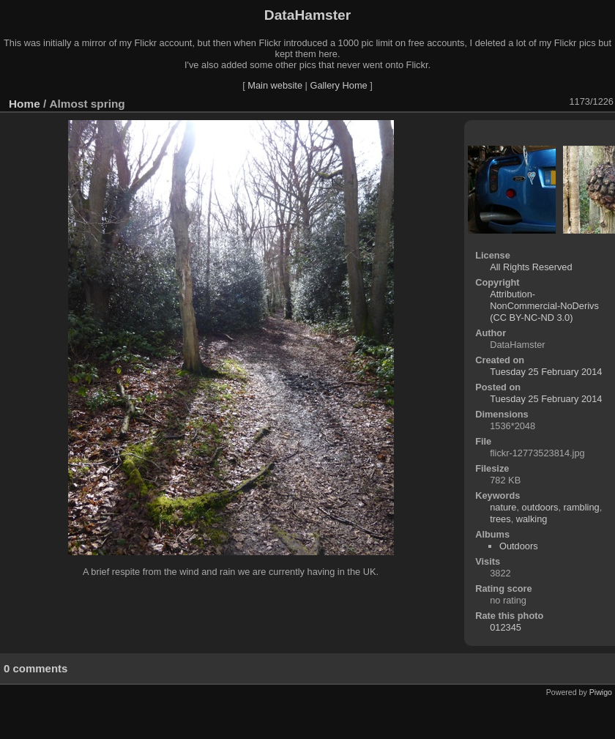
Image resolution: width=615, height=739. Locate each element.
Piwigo (600, 692)
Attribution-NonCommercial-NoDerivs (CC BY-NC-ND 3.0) (544, 306)
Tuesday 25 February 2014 (546, 371)
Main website (274, 85)
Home (24, 103)
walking (532, 518)
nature (503, 507)
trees (500, 518)
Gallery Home (338, 85)
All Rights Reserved (531, 266)
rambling (582, 507)
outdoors (540, 507)
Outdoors (518, 546)
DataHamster (307, 15)
